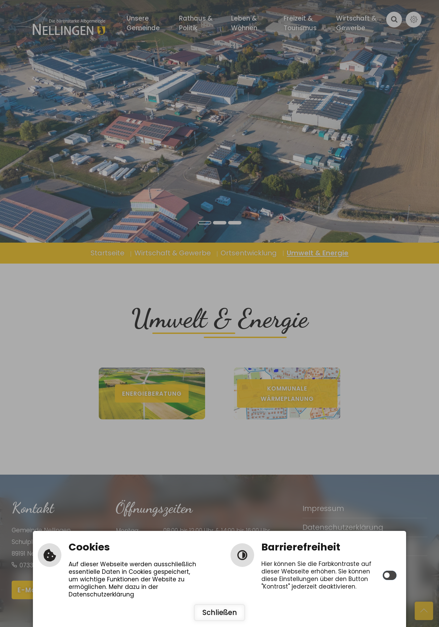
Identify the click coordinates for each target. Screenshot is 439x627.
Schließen (219, 612)
